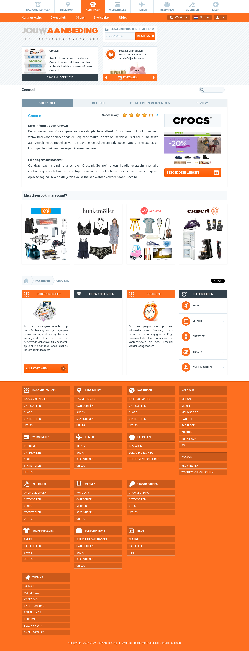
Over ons (127, 642)
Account (188, 456)
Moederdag (32, 592)
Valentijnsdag (34, 606)
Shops (80, 17)
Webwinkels (36, 437)
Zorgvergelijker (141, 452)
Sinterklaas (32, 612)
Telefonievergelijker (144, 459)
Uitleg (123, 17)
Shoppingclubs (38, 530)
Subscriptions (90, 530)
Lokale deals (85, 399)
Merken (85, 484)
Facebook (188, 425)
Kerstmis (30, 619)
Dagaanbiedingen (39, 390)
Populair (30, 446)
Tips (131, 552)
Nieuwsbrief (189, 412)
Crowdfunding (143, 484)
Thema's (33, 577)
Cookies (153, 642)
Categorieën (59, 17)
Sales (28, 539)
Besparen (139, 437)
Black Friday (33, 625)
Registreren (189, 465)
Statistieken (101, 17)
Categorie (136, 546)
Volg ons (188, 390)
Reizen (85, 437)
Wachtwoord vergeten (197, 472)
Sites (132, 505)
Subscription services (91, 539)
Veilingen (34, 484)
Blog (136, 530)
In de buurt (88, 390)
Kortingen (140, 390)
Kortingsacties (32, 17)
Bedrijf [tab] (99, 103)
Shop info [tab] (47, 103)
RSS (183, 445)
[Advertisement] (194, 53)
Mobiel (186, 405)
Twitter (186, 419)
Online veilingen (35, 492)
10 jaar (29, 586)
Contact (164, 642)
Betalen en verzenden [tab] (150, 103)
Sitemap (176, 642)
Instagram (188, 438)
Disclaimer (140, 642)
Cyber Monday (34, 632)
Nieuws (133, 539)
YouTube (187, 432)
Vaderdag (31, 599)
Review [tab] (201, 103)
